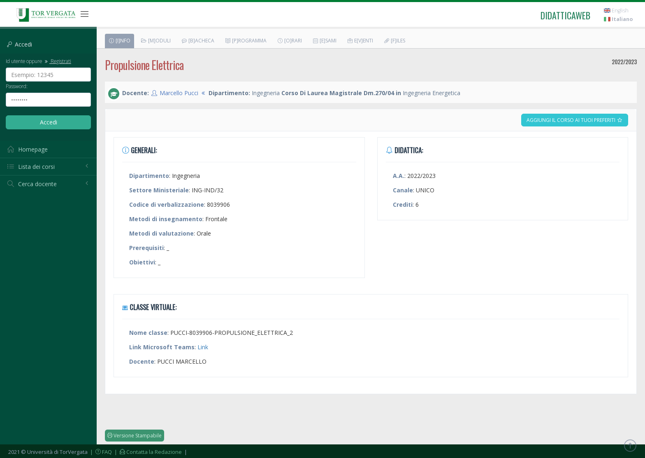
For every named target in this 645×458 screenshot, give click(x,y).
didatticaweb (565, 15)
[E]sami (324, 40)
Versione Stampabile (134, 435)
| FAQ (100, 452)
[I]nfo (119, 40)
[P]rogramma (246, 40)
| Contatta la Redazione (147, 452)
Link (202, 347)
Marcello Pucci (179, 93)
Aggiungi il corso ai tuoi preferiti (575, 120)
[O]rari (289, 40)
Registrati (57, 61)
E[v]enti (360, 40)
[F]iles (394, 40)
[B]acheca (197, 40)
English (616, 10)
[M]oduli (156, 40)
